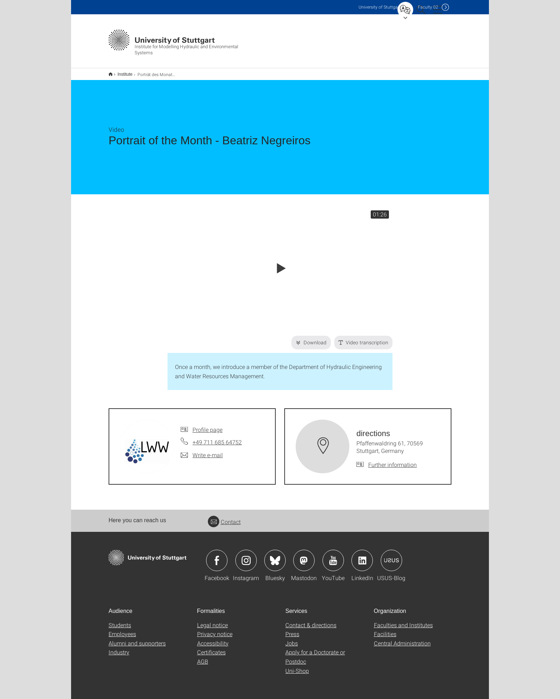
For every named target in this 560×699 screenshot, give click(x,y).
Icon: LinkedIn (362, 555)
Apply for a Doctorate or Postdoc (315, 652)
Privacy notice (214, 629)
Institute (121, 71)
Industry (119, 647)
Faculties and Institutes (403, 620)
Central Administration (402, 638)
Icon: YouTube (333, 555)
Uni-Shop (297, 666)
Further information (392, 460)
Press (292, 629)
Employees (122, 629)
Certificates (211, 647)
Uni (380, 7)
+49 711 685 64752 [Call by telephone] (217, 437)
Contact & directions (310, 620)
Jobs (291, 638)
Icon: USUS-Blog (391, 555)
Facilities (385, 629)
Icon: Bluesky (275, 555)
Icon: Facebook (217, 555)
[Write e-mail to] (202, 450)
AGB (202, 656)
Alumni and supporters (137, 638)
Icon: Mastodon (304, 555)
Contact (224, 517)
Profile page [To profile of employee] (207, 425)
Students (120, 620)
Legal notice (212, 620)
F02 (428, 7)
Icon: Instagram (246, 555)
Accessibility (213, 638)
